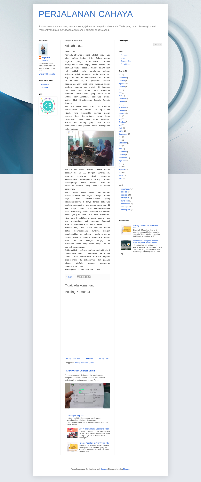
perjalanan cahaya (46, 59)
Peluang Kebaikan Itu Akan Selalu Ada (94, 443)
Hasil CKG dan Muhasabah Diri (80, 371)
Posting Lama (104, 359)
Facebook (45, 87)
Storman (104, 469)
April (120, 96)
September (123, 134)
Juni (120, 140)
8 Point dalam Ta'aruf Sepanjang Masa (94, 429)
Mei (120, 93)
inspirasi (124, 195)
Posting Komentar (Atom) (84, 363)
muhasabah (125, 204)
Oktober (122, 81)
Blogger (126, 469)
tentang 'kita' (126, 210)
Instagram (45, 84)
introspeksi (125, 198)
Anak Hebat (125, 64)
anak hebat (125, 189)
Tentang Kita (126, 61)
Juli (120, 75)
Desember (123, 98)
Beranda (89, 359)
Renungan (125, 207)
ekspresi (124, 192)
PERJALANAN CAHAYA (86, 14)
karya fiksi (125, 201)
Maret (121, 131)
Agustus (122, 84)
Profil (123, 58)
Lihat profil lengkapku (47, 74)
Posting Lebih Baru (73, 359)
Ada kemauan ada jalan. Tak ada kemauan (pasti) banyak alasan (145, 242)
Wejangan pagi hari (76, 416)
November (123, 78)
